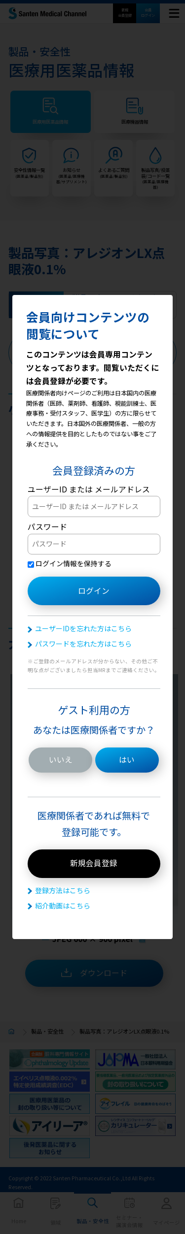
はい (127, 759)
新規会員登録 (93, 863)
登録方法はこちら (62, 890)
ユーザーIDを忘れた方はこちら (83, 628)
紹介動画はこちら (62, 905)
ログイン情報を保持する (69, 563)
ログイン (94, 590)
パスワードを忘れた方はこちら (83, 644)
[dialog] (92, 617)
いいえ (61, 759)
